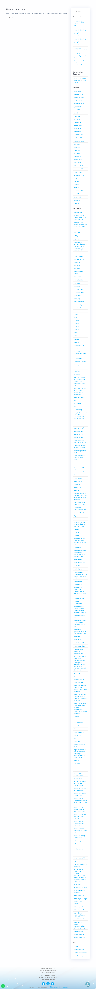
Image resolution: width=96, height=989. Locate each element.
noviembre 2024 (79, 97)
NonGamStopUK (79, 679)
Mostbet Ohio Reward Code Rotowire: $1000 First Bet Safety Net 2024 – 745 (80, 591)
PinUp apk (77, 741)
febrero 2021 (78, 197)
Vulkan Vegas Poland (80, 907)
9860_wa (76, 336)
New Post (77, 673)
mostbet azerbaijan (80, 563)
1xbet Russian (78, 308)
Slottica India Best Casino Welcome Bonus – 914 (79, 823)
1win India (77, 268)
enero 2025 (77, 91)
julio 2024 (77, 110)
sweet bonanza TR (79, 858)
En (74, 463)
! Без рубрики (78, 212)
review (76, 767)
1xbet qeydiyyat (78, 305)
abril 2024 (77, 119)
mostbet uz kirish (79, 643)
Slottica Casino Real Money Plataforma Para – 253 (80, 816)
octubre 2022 (78, 172)
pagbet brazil (77, 716)
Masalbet (76, 529)
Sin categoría (78, 778)
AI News (76, 342)
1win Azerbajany (79, 259)
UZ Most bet (77, 884)
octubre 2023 (78, 138)
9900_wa (76, 339)
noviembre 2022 (79, 169)
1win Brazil (77, 265)
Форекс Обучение (79, 937)
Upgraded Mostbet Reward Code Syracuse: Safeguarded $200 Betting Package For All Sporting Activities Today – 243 (80, 875)
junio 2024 (77, 113)
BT (74, 422)
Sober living (77, 841)
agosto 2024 (77, 107)
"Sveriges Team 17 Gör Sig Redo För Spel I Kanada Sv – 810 (80, 224)
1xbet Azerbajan (79, 289)
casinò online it (78, 437)
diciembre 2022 (78, 166)
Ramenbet (77, 764)
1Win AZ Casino (78, 256)
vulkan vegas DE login (80, 899)
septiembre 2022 (79, 175)
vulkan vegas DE (79, 895)
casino (76, 425)
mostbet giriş (78, 569)
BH (75, 400)
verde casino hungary (80, 887)
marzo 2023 (77, 156)
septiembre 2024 (79, 103)
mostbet (76, 535)
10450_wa (77, 233)
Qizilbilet (76, 761)
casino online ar (78, 434)
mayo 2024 (77, 116)
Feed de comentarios (80, 953)
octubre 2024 (78, 100)
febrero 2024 (78, 125)
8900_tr (76, 314)
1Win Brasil (77, 262)
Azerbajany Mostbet (80, 362)
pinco (75, 738)
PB (74, 720)
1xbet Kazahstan (79, 302)
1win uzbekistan (78, 280)
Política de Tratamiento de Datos (58, 987)
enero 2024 (77, 128)
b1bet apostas (78, 365)
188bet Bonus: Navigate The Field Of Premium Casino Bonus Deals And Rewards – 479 (80, 246)
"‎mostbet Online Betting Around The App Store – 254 (80, 217)
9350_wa (76, 323)
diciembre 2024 (78, 94)
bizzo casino (77, 403)
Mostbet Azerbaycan (80, 566)
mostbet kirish (78, 584)
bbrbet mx (77, 374)
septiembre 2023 (79, 141)
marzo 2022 (77, 188)
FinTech (76, 475)
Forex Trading (78, 478)
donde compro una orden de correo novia (79, 458)
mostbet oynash (79, 598)
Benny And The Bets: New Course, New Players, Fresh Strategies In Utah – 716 (80, 381)
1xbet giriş (77, 299)
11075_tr (76, 239)
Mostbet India (78, 581)
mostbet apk (77, 547)
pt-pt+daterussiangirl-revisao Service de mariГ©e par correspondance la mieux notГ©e (80, 753)
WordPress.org (78, 956)
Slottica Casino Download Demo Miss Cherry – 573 (79, 809)
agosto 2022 (77, 178)
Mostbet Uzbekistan (80, 646)
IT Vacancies (77, 487)
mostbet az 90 (78, 560)
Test (75, 861)
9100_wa (76, 320)
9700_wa (76, 326)
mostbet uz (77, 640)
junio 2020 (77, 200)
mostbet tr (77, 637)
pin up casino (78, 729)
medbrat (76, 532)
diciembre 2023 (78, 131)
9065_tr (76, 317)
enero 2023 (77, 163)
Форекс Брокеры (79, 934)
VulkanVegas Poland (80, 910)
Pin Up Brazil (77, 726)
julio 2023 (77, 144)
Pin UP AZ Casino (79, 723)
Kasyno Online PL (79, 513)
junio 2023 (77, 147)
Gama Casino (78, 481)
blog (75, 406)
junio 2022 (77, 184)
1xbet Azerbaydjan (79, 292)
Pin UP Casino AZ (79, 732)
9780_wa (76, 330)
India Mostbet (78, 484)
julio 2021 (77, 194)
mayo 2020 (77, 203)
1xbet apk (77, 286)
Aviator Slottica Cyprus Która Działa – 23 (80, 353)
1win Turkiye (77, 277)
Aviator (76, 348)
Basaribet (77, 371)
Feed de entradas (79, 949)
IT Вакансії (77, 490)
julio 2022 (77, 181)
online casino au (79, 682)
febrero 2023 (78, 160)
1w (74, 253)
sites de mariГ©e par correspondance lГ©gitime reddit (80, 783)
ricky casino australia (80, 770)
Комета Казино (79, 931)
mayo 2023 (77, 150)
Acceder (76, 946)
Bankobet (77, 368)
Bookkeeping (78, 410)
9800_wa (76, 333)
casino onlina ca (78, 431)
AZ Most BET (78, 358)
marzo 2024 (77, 122)
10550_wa (77, 236)
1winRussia (77, 283)
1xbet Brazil (77, 295)
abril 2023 (77, 153)
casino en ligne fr (79, 428)
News (75, 676)
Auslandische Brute (79, 345)
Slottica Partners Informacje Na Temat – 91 (80, 830)
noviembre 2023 (79, 135)
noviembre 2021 (79, 191)
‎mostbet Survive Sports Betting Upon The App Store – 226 (80, 631)
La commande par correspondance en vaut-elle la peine (79, 524)
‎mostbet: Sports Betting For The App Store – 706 (78, 651)
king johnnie (77, 516)
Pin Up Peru (77, 735)
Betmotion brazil (79, 397)
